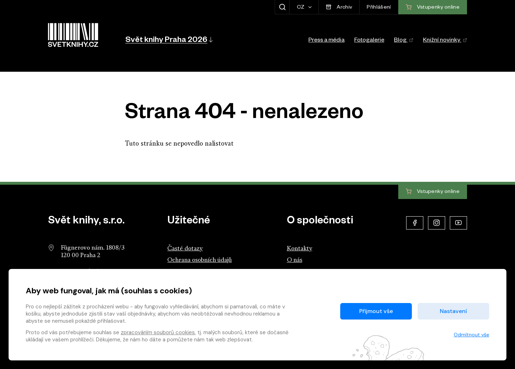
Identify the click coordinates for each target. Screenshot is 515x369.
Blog (403, 41)
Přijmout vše (376, 311)
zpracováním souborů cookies (158, 332)
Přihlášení (379, 8)
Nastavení (453, 311)
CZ (301, 8)
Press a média (326, 41)
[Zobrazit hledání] (282, 7)
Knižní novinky (445, 41)
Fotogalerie (369, 41)
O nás (294, 260)
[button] (168, 39)
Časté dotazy (185, 249)
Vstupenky (432, 192)
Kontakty (299, 249)
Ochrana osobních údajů (199, 260)
